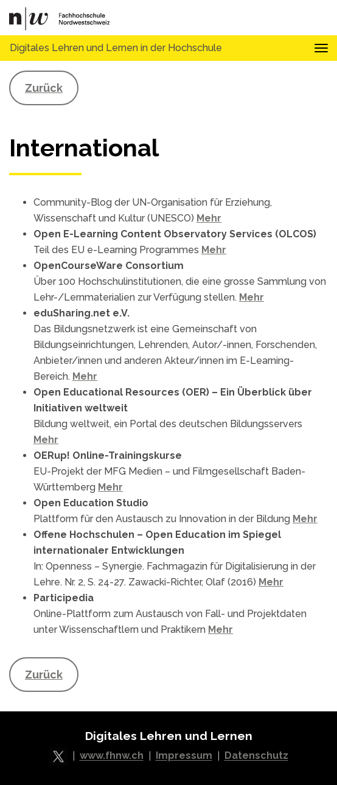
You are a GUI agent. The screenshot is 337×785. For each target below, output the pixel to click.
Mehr (208, 218)
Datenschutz (256, 756)
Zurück (44, 88)
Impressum (184, 756)
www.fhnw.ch (112, 756)
